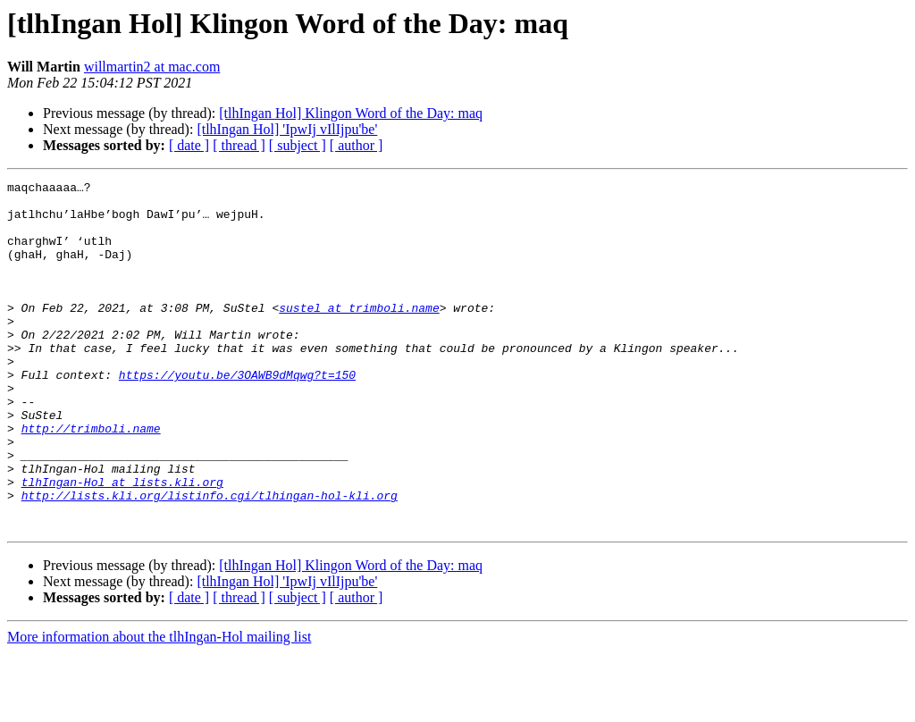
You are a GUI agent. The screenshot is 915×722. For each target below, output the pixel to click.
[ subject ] (297, 145)
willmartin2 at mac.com (152, 66)
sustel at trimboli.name (359, 334)
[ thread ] (239, 145)
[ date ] (189, 145)
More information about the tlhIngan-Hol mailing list (159, 706)
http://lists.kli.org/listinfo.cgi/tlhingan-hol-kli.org (209, 559)
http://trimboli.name (91, 479)
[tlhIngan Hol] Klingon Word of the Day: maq (351, 113)
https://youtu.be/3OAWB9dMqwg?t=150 (237, 415)
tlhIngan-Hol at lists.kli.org (122, 543)
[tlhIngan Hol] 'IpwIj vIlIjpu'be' (287, 129)
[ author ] (356, 145)
